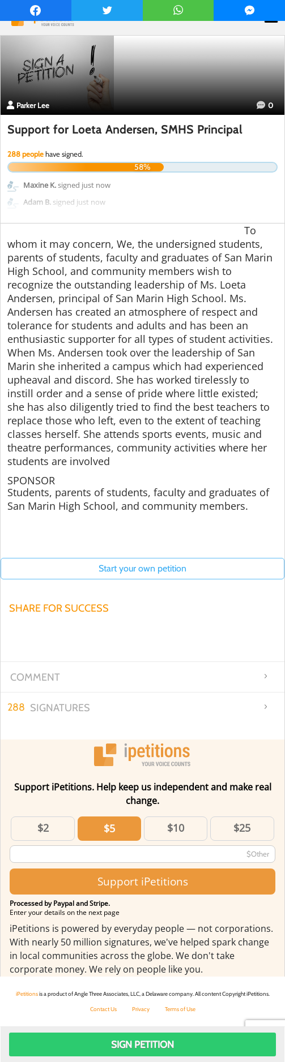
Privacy (141, 1009)
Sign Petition (142, 1044)
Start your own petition (142, 568)
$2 (43, 828)
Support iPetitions (142, 881)
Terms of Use (180, 1009)
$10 (175, 828)
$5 (109, 828)
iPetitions (27, 993)
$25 (241, 828)
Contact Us (103, 1009)
